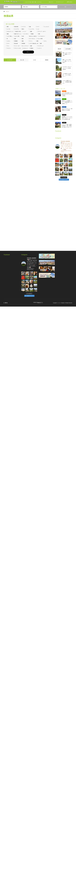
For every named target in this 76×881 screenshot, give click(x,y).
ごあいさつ (51, 1)
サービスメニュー (60, 1)
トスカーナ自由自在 (61, 302)
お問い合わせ (69, 1)
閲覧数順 (46, 59)
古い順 (34, 59)
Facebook (5, 302)
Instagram (4, 302)
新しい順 (22, 59)
